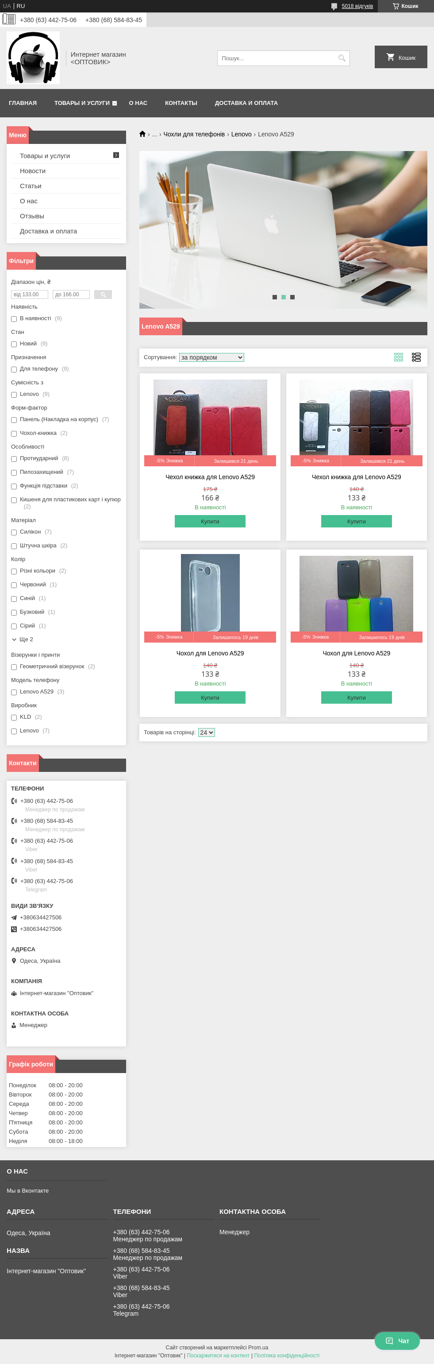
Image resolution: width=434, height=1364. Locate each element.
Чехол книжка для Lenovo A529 (210, 476)
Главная (23, 103)
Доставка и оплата (246, 103)
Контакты (181, 103)
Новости (33, 170)
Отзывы (32, 216)
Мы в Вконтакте (28, 1190)
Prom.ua (258, 1348)
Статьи (31, 186)
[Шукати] (342, 58)
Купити (210, 521)
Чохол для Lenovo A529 (210, 653)
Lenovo (241, 134)
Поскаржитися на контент (218, 1355)
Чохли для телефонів (194, 134)
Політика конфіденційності (286, 1355)
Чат (397, 1341)
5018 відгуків (357, 6)
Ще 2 (26, 639)
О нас (138, 103)
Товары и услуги (82, 103)
